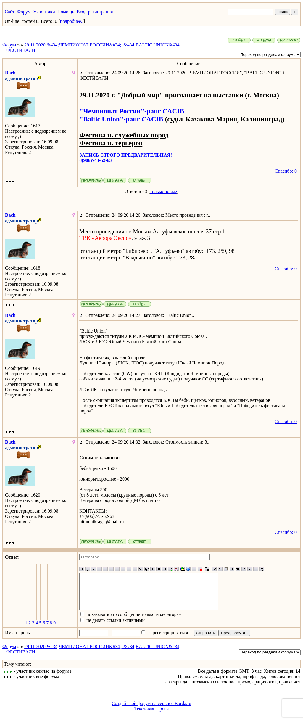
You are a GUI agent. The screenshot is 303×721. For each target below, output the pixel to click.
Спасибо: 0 (286, 171)
